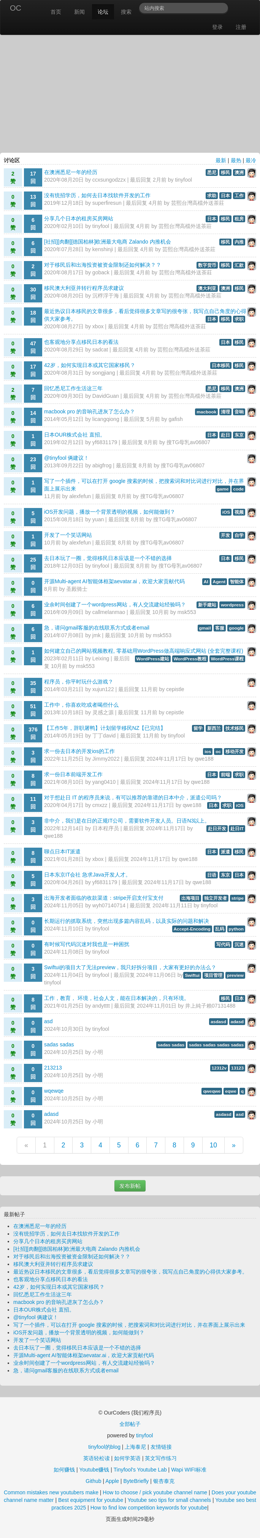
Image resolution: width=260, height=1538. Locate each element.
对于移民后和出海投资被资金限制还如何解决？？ (102, 265)
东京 (239, 435)
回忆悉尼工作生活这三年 (73, 388)
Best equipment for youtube (90, 1500)
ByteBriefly (136, 1481)
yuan (98, 519)
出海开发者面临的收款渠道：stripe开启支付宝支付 (103, 898)
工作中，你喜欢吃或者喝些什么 (81, 705)
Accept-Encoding (192, 929)
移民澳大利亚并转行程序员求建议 (84, 288)
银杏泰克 (163, 1481)
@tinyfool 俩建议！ (66, 458)
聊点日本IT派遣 (62, 851)
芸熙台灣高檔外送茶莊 (197, 203)
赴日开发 (217, 828)
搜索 (126, 12)
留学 (198, 728)
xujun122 (103, 689)
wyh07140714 (108, 905)
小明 (97, 1052)
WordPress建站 (152, 658)
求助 (211, 195)
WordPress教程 (190, 658)
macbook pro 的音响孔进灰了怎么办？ (89, 411)
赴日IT (237, 828)
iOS (226, 512)
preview (235, 975)
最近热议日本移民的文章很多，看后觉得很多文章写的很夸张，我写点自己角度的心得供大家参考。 (130, 1272)
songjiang (103, 373)
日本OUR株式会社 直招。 (74, 435)
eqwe (230, 1091)
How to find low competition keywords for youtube (148, 1508)
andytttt (101, 1006)
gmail (205, 628)
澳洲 (239, 172)
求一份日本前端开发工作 (73, 774)
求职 (239, 319)
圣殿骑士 (76, 589)
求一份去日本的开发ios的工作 (79, 751)
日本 (225, 195)
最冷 (251, 160)
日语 (211, 875)
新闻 (79, 12)
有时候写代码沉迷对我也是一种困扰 (86, 944)
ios (208, 751)
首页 (56, 12)
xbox (98, 326)
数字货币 (207, 265)
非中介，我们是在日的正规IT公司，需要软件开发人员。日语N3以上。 (127, 821)
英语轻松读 (96, 1458)
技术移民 (234, 728)
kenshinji (102, 249)
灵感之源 (103, 712)
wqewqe (53, 1091)
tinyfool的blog (104, 1447)
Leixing (100, 658)
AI (206, 581)
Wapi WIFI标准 (188, 1470)
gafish (175, 419)
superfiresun (107, 203)
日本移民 (221, 365)
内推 (239, 242)
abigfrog (102, 465)
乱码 (219, 929)
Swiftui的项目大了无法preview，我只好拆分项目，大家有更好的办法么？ (130, 967)
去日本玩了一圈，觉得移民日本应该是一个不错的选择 (108, 558)
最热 (236, 160)
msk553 (187, 612)
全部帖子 (130, 1424)
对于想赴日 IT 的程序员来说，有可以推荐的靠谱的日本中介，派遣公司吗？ (133, 797)
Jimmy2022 (106, 759)
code (238, 489)
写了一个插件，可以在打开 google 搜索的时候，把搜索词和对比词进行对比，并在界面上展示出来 (129, 1325)
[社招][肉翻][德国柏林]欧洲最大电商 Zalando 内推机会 (107, 242)
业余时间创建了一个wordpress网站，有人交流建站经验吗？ (115, 604)
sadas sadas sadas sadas (216, 1044)
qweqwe (211, 1091)
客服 (219, 628)
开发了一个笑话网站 (68, 535)
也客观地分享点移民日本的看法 (81, 342)
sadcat (100, 350)
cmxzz (100, 805)
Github (93, 1481)
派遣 (225, 851)
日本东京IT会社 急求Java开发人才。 (87, 875)
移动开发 (234, 751)
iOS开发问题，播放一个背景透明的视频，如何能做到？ (109, 512)
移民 (225, 172)
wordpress (232, 605)
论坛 (103, 12)
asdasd (218, 1021)
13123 (237, 1068)
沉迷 (239, 944)
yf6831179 (104, 442)
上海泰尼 (135, 1447)
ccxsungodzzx (109, 180)
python (236, 929)
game (223, 489)
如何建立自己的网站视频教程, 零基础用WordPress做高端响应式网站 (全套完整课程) (143, 651)
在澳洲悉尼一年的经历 (70, 172)
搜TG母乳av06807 (188, 442)
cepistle (175, 689)
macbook (206, 412)
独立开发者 (215, 898)
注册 (241, 27)
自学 (239, 535)
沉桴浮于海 (105, 296)
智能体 (237, 581)
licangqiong (105, 419)
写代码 (223, 944)
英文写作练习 (161, 1458)
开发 (225, 535)
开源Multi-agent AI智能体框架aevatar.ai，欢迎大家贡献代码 (114, 581)
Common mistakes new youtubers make (51, 1492)
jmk (96, 635)
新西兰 (214, 728)
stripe (237, 898)
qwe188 (204, 759)
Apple (112, 1481)
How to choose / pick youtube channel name (155, 1492)
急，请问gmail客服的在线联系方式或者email (96, 628)
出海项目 (190, 898)
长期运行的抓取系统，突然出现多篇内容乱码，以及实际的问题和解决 (126, 921)
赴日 (225, 435)
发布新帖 (130, 1186)
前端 (225, 774)
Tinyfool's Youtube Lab (140, 1470)
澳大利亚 (207, 288)
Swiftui (192, 975)
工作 (239, 195)
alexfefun (80, 496)
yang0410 (104, 782)
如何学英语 (127, 1458)
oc (218, 751)
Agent (219, 581)
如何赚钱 (64, 1470)
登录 (217, 27)
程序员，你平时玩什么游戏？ (78, 682)
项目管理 (213, 975)
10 (213, 1145)
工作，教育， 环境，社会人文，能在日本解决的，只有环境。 (116, 998)
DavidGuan (105, 396)
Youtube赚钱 (94, 1470)
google (236, 628)
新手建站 (207, 605)
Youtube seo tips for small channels (169, 1500)
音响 (239, 412)
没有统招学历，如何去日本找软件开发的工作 (97, 195)
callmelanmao (108, 612)
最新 (221, 160)
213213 (53, 1068)
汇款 (239, 265)
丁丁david (104, 736)
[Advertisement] (130, 92)
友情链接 (161, 1447)
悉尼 (211, 172)
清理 (225, 412)
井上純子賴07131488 (210, 1006)
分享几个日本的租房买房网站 (78, 218)
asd (48, 1021)
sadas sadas (59, 1044)
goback (100, 272)
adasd (237, 1021)
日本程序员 (105, 828)
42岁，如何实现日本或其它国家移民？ (89, 365)
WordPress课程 (227, 658)
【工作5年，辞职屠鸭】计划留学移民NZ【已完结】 (105, 728)
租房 (239, 219)
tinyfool (183, 180)
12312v (219, 1068)
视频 (239, 512)
